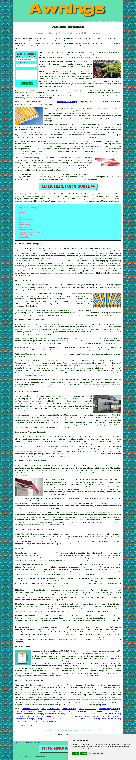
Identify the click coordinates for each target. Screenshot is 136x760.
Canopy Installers (74, 714)
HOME (88, 21)
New (28, 742)
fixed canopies (43, 404)
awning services (78, 673)
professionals (40, 702)
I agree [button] (76, 753)
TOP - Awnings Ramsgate (26, 725)
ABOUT (100, 21)
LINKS (94, 21)
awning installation (72, 705)
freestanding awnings (67, 102)
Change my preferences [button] (96, 753)
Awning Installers (50, 709)
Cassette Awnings (30, 709)
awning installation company (53, 66)
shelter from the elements (97, 541)
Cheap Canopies (104, 711)
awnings (48, 98)
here (104, 705)
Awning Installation (110, 716)
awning (111, 41)
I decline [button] (83, 753)
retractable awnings (55, 466)
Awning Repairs (49, 721)
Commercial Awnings (47, 711)
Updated (33, 742)
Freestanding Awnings (109, 709)
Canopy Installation (82, 719)
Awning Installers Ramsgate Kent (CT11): (35, 38)
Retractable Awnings (25, 711)
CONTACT (107, 21)
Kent (102, 673)
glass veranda (24, 248)
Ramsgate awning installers (45, 651)
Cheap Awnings (69, 709)
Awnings (23, 742)
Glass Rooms (65, 711)
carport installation (38, 616)
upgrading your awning (26, 301)
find (22, 685)
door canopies (68, 656)
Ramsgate (27, 201)
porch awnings (97, 671)
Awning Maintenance (61, 719)
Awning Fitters (43, 719)
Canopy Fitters (53, 716)
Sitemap (16, 742)
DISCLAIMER (116, 21)
